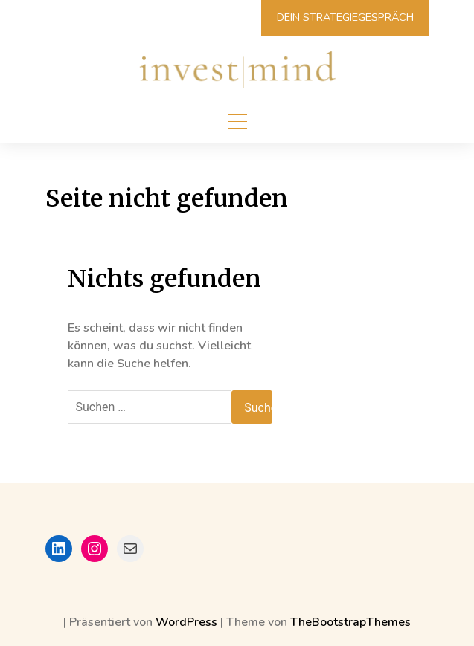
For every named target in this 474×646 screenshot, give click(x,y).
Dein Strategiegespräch (345, 17)
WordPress (186, 622)
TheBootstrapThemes (350, 622)
